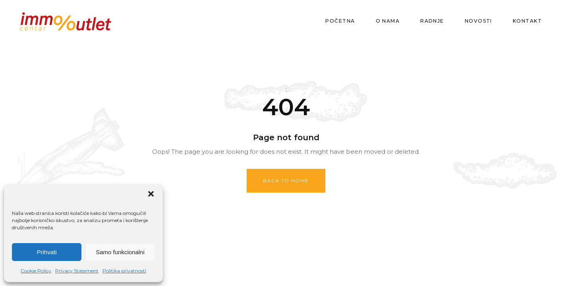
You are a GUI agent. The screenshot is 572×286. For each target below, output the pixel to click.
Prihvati (46, 252)
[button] (151, 194)
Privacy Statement (77, 271)
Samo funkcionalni (120, 252)
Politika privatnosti (124, 271)
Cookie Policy (36, 271)
